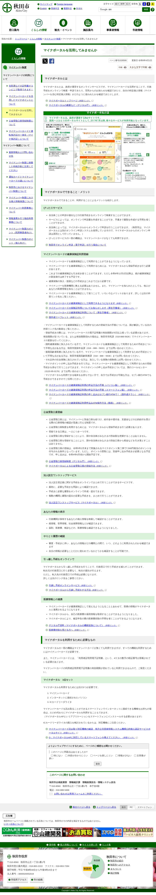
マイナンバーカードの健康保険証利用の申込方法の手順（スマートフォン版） (95, 390)
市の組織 (38, 879)
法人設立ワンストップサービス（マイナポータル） (82, 502)
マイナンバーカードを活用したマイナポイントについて (21, 100)
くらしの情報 (36, 39)
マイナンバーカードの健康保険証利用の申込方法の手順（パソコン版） (92, 385)
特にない (58, 755)
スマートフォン (145, 807)
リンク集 (106, 845)
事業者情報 (113, 29)
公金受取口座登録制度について (21, 123)
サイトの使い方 (90, 845)
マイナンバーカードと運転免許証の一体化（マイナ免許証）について (21, 135)
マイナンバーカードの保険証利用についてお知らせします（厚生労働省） (93, 308)
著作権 (52, 845)
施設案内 (88, 29)
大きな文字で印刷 (138, 67)
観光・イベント (63, 29)
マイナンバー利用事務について (21, 210)
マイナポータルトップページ (71, 100)
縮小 (116, 4)
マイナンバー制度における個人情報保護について (21, 199)
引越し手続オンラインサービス (72, 585)
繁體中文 (68, 8)
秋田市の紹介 (117, 861)
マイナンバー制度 (52, 39)
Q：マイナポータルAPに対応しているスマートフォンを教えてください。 (93, 737)
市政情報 (138, 29)
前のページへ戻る (81, 807)
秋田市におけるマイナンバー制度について (21, 189)
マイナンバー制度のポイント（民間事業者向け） (21, 231)
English (43, 8)
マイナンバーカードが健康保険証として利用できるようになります (90, 303)
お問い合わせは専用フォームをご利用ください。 (78, 794)
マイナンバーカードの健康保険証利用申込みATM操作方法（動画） (90, 403)
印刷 (120, 67)
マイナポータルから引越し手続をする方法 (78, 590)
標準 (122, 4)
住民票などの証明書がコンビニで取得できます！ (21, 88)
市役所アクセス (18, 879)
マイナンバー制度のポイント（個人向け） (21, 241)
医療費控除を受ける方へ (69, 630)
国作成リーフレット (67, 317)
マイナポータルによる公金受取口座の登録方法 (80, 466)
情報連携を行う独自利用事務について (21, 220)
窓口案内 (14, 29)
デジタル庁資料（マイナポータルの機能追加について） (84, 625)
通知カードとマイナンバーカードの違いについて (21, 179)
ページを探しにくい (103, 755)
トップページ (21, 39)
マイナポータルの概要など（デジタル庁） (78, 105)
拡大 (127, 4)
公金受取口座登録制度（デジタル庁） (75, 461)
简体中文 (55, 8)
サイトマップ (46, 4)
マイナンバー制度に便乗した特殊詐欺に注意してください (21, 167)
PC (131, 807)
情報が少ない (124, 755)
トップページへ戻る (106, 807)
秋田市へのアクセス (120, 865)
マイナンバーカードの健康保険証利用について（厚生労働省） (88, 312)
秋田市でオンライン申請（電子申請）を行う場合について (77, 245)
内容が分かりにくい (78, 755)
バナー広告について (13, 824)
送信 (98, 764)
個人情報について (69, 845)
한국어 (79, 8)
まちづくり (115, 869)
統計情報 (114, 873)
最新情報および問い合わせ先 (21, 154)
